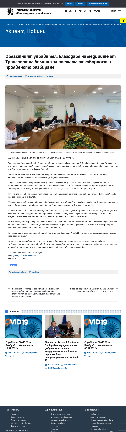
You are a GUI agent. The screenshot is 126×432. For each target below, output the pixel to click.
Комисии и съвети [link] (58, 423)
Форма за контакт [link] (18, 426)
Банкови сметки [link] (17, 417)
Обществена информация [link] (100, 423)
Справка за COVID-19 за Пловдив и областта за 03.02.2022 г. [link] (98, 345)
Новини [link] (40, 76)
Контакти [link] (15, 414)
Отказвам (80, 3)
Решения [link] (54, 429)
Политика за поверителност (98, 3)
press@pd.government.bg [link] (24, 255)
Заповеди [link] (54, 426)
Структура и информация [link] (61, 414)
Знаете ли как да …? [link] (98, 417)
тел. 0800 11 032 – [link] (22, 423)
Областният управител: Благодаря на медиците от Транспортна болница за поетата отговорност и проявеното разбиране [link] (73, 24)
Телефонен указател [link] (19, 420)
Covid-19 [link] (52, 76)
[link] (123, 20)
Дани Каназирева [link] (60, 368)
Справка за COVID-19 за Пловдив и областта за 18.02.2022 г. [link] (19, 345)
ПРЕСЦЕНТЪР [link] (18, 24)
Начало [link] (8, 24)
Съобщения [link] (94, 414)
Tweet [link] (13, 265)
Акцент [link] (33, 76)
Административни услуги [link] (61, 420)
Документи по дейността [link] (61, 417)
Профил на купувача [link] (98, 429)
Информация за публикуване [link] (101, 420)
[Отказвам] (123, 4)
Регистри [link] (94, 426)
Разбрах (69, 3)
